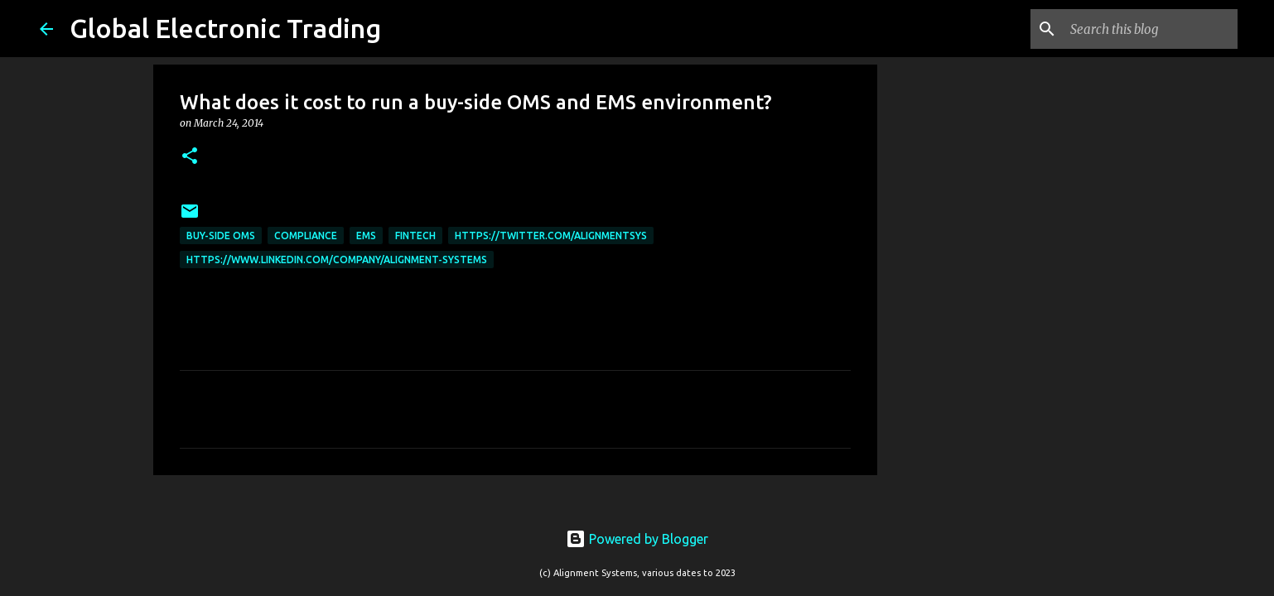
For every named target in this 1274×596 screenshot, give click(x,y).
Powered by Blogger (637, 538)
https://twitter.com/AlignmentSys (551, 235)
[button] (190, 157)
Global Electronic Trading (225, 28)
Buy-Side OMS (220, 235)
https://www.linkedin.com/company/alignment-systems (336, 259)
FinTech (415, 235)
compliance (305, 235)
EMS (366, 235)
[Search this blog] (1151, 29)
